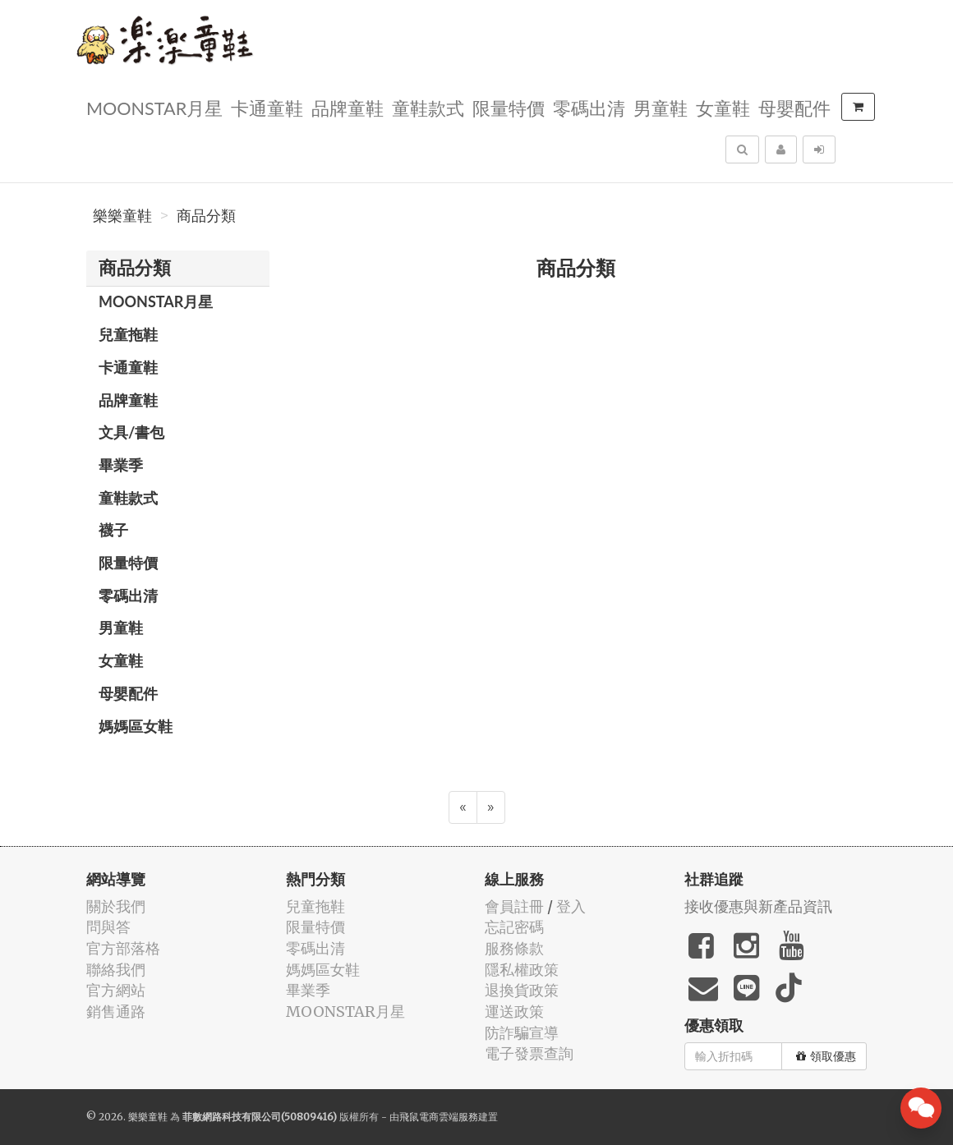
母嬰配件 (794, 107)
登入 (571, 906)
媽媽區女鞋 (136, 726)
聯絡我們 (115, 969)
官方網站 (115, 990)
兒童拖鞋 (128, 334)
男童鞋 (660, 107)
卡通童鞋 (267, 107)
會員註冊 (514, 906)
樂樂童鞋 (122, 216)
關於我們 (115, 906)
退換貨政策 (522, 990)
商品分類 (206, 216)
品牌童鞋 (347, 107)
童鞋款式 (428, 107)
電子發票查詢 (529, 1053)
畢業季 (121, 465)
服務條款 (514, 948)
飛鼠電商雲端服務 (438, 1117)
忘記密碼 (514, 926)
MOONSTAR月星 (154, 107)
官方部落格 (123, 948)
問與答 (108, 926)
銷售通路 (115, 1011)
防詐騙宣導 (522, 1032)
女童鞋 (723, 107)
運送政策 (514, 1011)
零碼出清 (589, 107)
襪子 (113, 530)
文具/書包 (131, 432)
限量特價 (508, 107)
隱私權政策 (522, 969)
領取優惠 (826, 1056)
